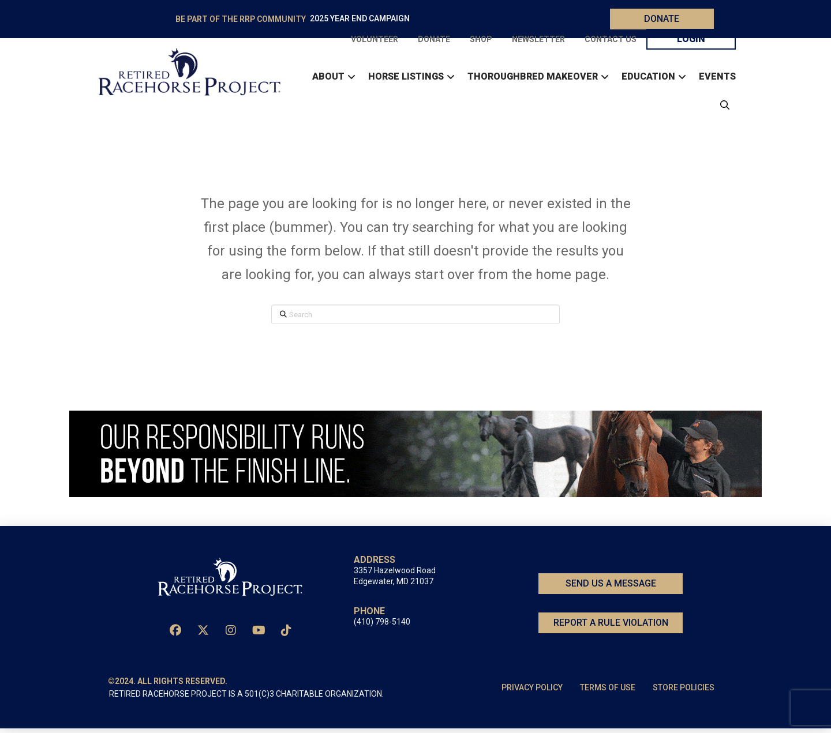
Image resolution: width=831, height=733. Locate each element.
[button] (722, 107)
